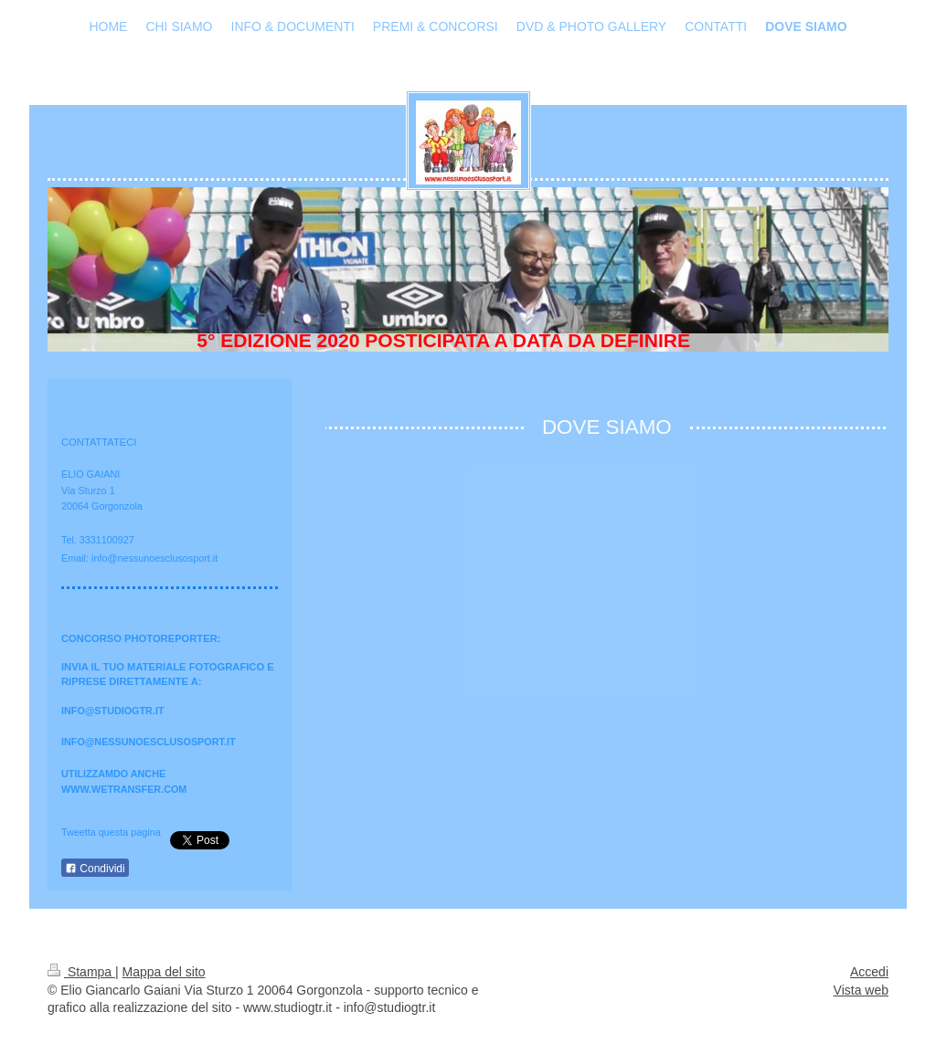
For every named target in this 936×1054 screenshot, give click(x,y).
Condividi (95, 868)
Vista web (861, 990)
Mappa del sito (164, 971)
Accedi (869, 971)
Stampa (81, 971)
